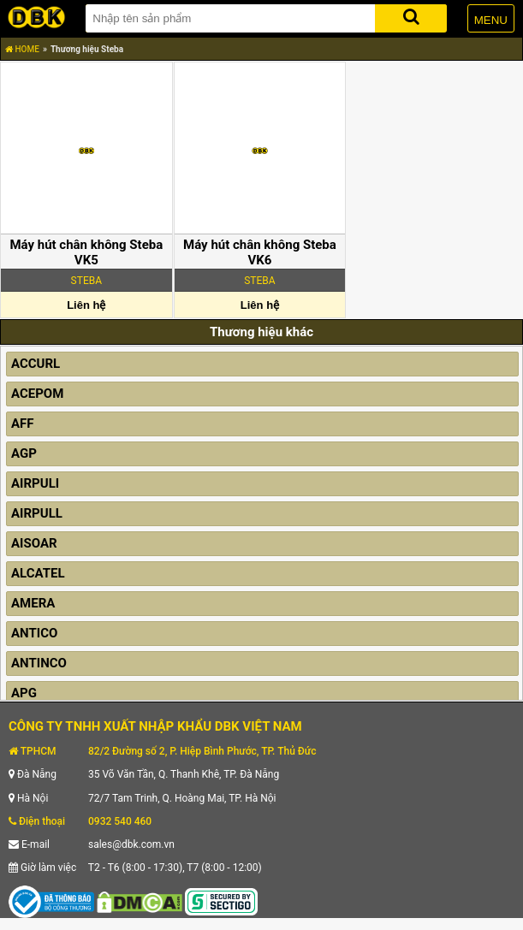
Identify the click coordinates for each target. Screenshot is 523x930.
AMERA (33, 603)
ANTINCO (39, 663)
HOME (22, 49)
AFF (22, 423)
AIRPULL (36, 513)
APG (24, 693)
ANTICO (34, 633)
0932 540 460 (120, 821)
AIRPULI (35, 483)
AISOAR (34, 543)
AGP (24, 453)
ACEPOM (37, 393)
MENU (491, 20)
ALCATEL (38, 573)
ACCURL (35, 363)
